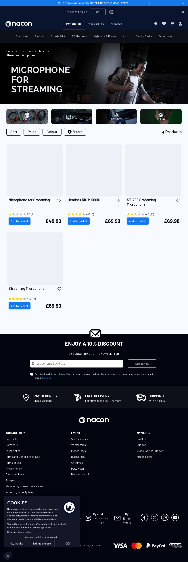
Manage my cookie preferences (24, 486)
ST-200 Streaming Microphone (141, 202)
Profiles (141, 439)
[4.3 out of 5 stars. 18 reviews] (153, 214)
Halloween (77, 468)
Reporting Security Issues (20, 492)
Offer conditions (14, 474)
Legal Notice (12, 451)
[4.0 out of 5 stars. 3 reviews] (94, 214)
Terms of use (13, 462)
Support (141, 445)
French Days (78, 451)
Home (10, 51)
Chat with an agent (102, 520)
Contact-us (11, 445)
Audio (42, 51)
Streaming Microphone (27, 288)
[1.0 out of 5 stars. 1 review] (35, 214)
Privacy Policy (13, 468)
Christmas (77, 462)
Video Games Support (150, 451)
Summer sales (79, 439)
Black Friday (78, 456)
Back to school (80, 474)
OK (97, 11)
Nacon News (144, 456)
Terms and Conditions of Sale (22, 456)
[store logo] (18, 24)
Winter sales (78, 445)
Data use (46, 378)
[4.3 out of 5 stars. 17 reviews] (35, 299)
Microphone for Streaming (29, 200)
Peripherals (26, 51)
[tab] (75, 132)
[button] (59, 200)
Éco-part (10, 480)
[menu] (94, 23)
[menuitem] (74, 23)
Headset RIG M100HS (84, 200)
